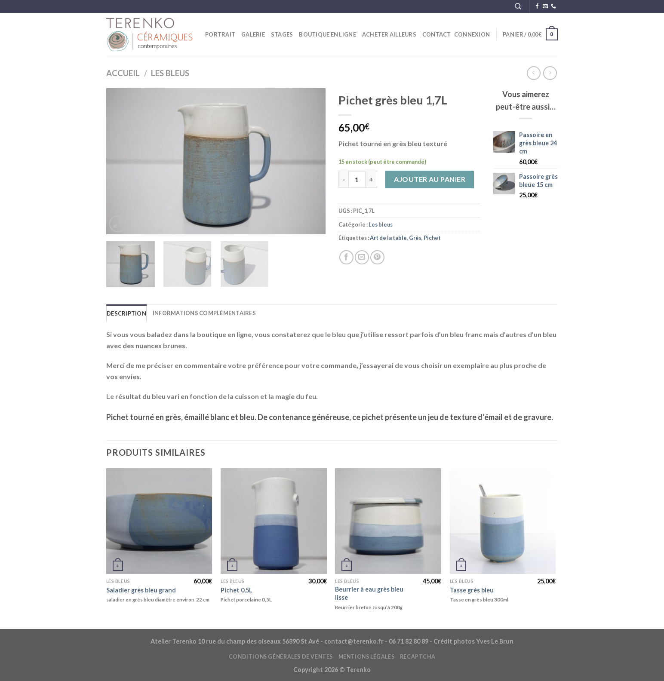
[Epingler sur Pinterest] (377, 257)
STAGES (282, 34)
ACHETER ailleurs (389, 34)
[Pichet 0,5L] (274, 521)
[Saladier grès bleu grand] (159, 521)
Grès (415, 237)
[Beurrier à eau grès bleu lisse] (388, 521)
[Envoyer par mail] (362, 257)
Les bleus (170, 73)
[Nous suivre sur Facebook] (537, 6)
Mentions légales (366, 656)
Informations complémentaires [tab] (204, 313)
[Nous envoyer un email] (545, 6)
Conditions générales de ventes (281, 656)
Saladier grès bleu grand (141, 590)
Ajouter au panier (429, 179)
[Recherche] (518, 6)
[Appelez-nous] (553, 6)
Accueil (123, 73)
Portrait (220, 34)
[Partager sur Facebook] (346, 257)
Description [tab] (126, 313)
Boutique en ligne (327, 34)
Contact (436, 34)
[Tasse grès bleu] (503, 521)
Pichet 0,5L (236, 590)
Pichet (432, 237)
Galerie (253, 34)
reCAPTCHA (418, 656)
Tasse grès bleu (472, 590)
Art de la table (388, 237)
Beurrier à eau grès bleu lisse (369, 593)
